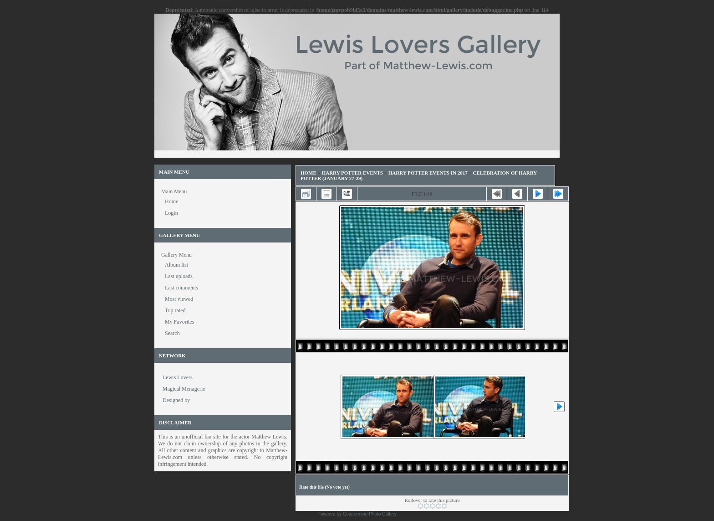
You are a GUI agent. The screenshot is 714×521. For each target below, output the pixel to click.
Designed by (176, 400)
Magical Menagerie (184, 389)
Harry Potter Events (352, 172)
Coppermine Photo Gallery (370, 513)
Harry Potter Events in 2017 (428, 172)
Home (308, 172)
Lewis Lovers (178, 377)
